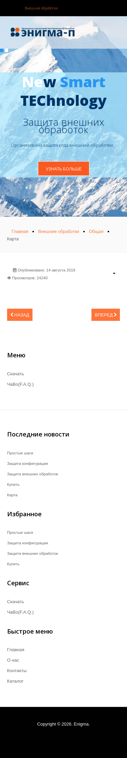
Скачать (15, 373)
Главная (15, 649)
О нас (13, 660)
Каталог (15, 681)
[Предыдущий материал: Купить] (20, 315)
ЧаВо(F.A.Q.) (20, 384)
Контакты (17, 670)
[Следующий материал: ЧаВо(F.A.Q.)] (105, 315)
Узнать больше (64, 169)
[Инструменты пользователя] (111, 273)
